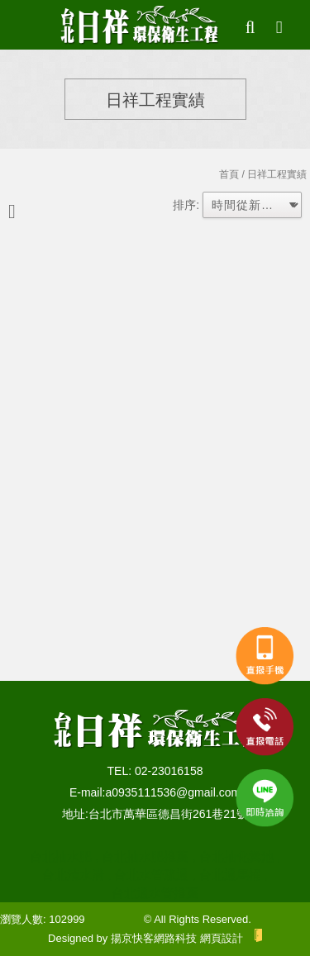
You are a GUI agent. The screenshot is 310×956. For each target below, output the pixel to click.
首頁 (229, 174)
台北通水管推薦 (155, 893)
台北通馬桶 (230, 875)
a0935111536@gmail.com (173, 792)
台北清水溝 (73, 875)
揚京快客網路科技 (154, 938)
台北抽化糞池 (236, 856)
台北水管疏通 (151, 875)
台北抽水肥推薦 (145, 856)
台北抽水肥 (61, 856)
